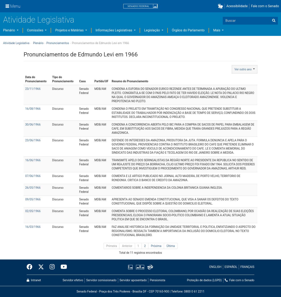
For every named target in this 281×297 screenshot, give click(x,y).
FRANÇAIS (247, 267)
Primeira (111, 246)
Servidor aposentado (133, 280)
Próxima (156, 246)
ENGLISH (215, 267)
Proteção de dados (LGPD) (204, 280)
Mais (217, 30)
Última (171, 246)
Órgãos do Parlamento (188, 30)
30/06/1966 (33, 124)
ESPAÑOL (231, 267)
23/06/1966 (33, 140)
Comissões (35, 30)
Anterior (127, 246)
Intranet (34, 280)
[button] (221, 6)
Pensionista (157, 280)
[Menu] (13, 6)
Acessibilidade (237, 6)
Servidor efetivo (73, 280)
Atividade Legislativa (38, 20)
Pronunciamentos (57, 43)
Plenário (9, 30)
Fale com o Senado (265, 6)
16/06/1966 (33, 160)
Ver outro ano (244, 69)
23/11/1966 (33, 88)
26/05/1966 (33, 187)
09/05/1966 (33, 199)
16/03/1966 (33, 226)
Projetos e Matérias (69, 30)
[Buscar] (274, 20)
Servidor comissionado (101, 280)
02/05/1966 (33, 211)
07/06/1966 (33, 176)
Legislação (152, 30)
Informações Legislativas (114, 30)
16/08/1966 (33, 108)
